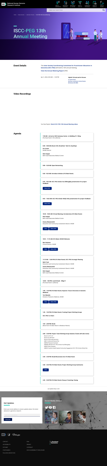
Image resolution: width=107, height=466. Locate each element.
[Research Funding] (65, 4)
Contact (5, 441)
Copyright (30, 447)
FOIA (28, 441)
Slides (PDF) (47, 188)
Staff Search (6, 450)
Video (45, 228)
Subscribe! (8, 419)
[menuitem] (58, 4)
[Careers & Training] (87, 4)
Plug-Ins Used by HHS (9, 453)
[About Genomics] (58, 4)
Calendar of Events (30, 14)
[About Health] (80, 4)
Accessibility (6, 444)
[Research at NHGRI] (73, 4)
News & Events (21, 14)
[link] (46, 407)
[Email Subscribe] (22, 415)
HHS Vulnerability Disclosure (35, 450)
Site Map (5, 447)
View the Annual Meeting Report (52, 71)
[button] (16, 435)
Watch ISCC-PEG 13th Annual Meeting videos (64, 124)
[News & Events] (95, 4)
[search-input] (76, 10)
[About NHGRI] (102, 4)
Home (15, 14)
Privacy (29, 444)
